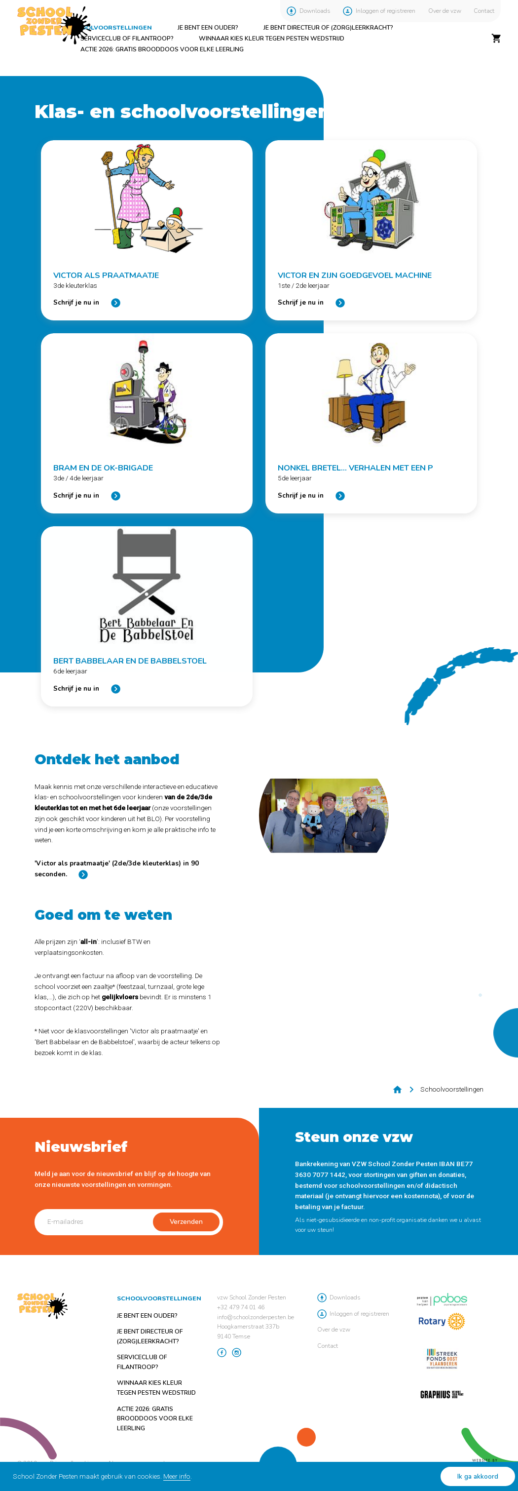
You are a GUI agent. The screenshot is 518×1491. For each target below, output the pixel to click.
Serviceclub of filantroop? (127, 38)
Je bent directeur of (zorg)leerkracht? (328, 28)
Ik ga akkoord (477, 1476)
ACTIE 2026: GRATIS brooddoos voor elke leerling (162, 49)
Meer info (176, 1476)
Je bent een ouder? (208, 28)
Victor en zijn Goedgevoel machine (355, 275)
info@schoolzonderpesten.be (255, 1317)
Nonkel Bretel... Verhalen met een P (355, 468)
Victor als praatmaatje (106, 275)
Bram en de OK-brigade (103, 468)
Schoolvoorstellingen (110, 28)
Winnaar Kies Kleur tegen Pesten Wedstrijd (271, 38)
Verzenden (186, 1221)
